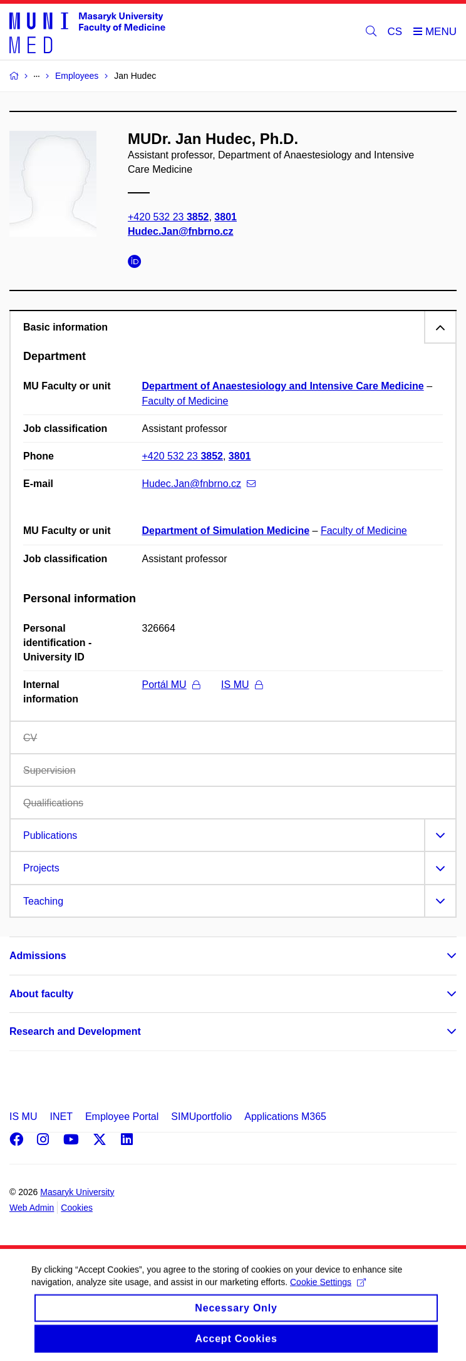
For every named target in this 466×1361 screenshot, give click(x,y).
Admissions (37, 955)
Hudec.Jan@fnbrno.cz (181, 231)
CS (395, 32)
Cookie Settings (328, 1293)
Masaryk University (77, 1192)
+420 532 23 (168, 217)
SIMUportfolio (201, 1116)
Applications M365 (285, 1116)
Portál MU (171, 684)
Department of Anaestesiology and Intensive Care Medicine (283, 386)
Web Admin (31, 1208)
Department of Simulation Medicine (226, 530)
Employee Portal (121, 1116)
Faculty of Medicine (185, 401)
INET (60, 1116)
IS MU (241, 684)
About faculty (41, 994)
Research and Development (75, 1031)
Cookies (77, 1208)
